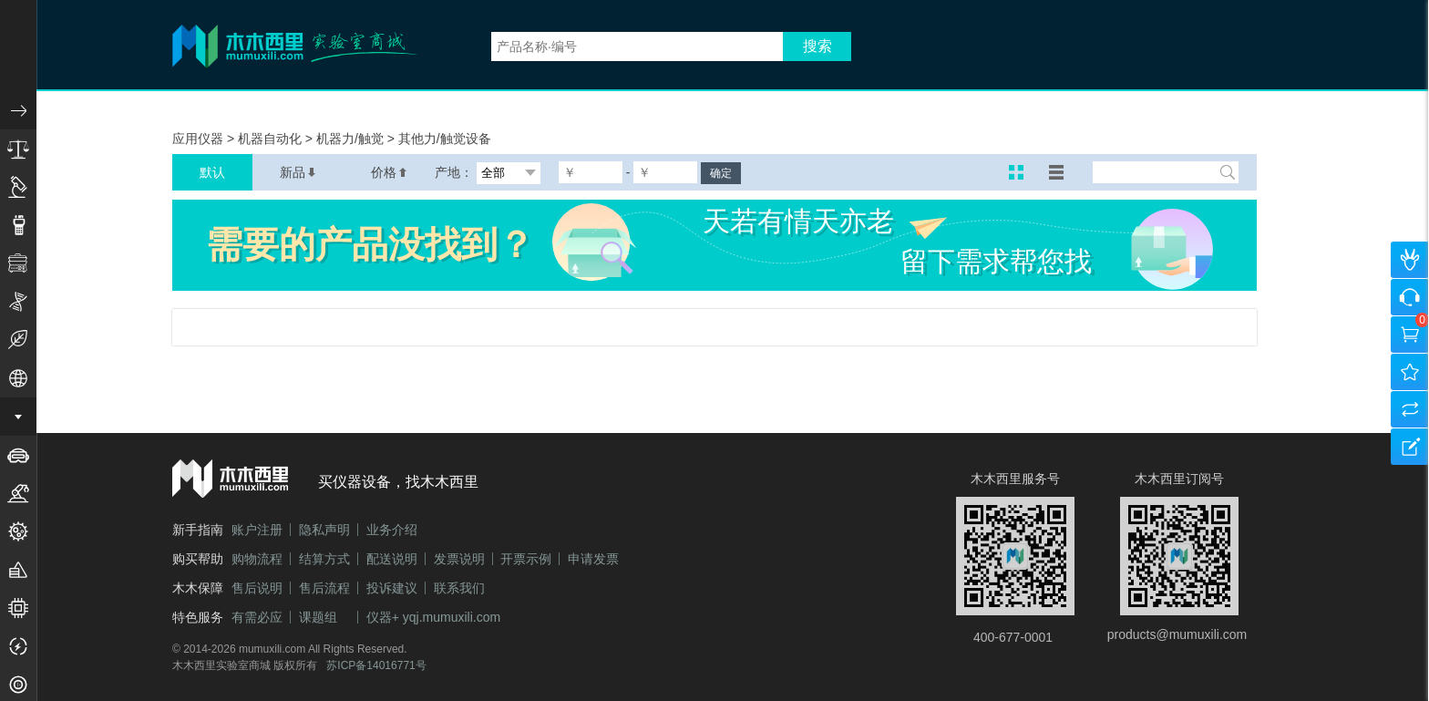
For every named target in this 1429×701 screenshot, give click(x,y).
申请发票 (593, 558)
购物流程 (257, 558)
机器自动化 (271, 138)
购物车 (1410, 334)
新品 (298, 172)
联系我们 (459, 588)
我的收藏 (1410, 372)
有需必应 (257, 617)
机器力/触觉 (351, 138)
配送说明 (391, 558)
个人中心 (1410, 260)
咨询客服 (1410, 297)
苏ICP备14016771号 (376, 665)
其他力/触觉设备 (444, 138)
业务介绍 (391, 529)
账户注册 (257, 529)
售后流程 (324, 588)
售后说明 (257, 588)
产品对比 (1410, 409)
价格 (389, 172)
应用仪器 (199, 138)
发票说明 (459, 558)
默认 (212, 172)
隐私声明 (324, 529)
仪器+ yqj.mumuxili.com (433, 617)
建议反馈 (1410, 446)
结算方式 (324, 558)
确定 (721, 173)
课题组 (318, 617)
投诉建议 (391, 588)
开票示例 (525, 558)
